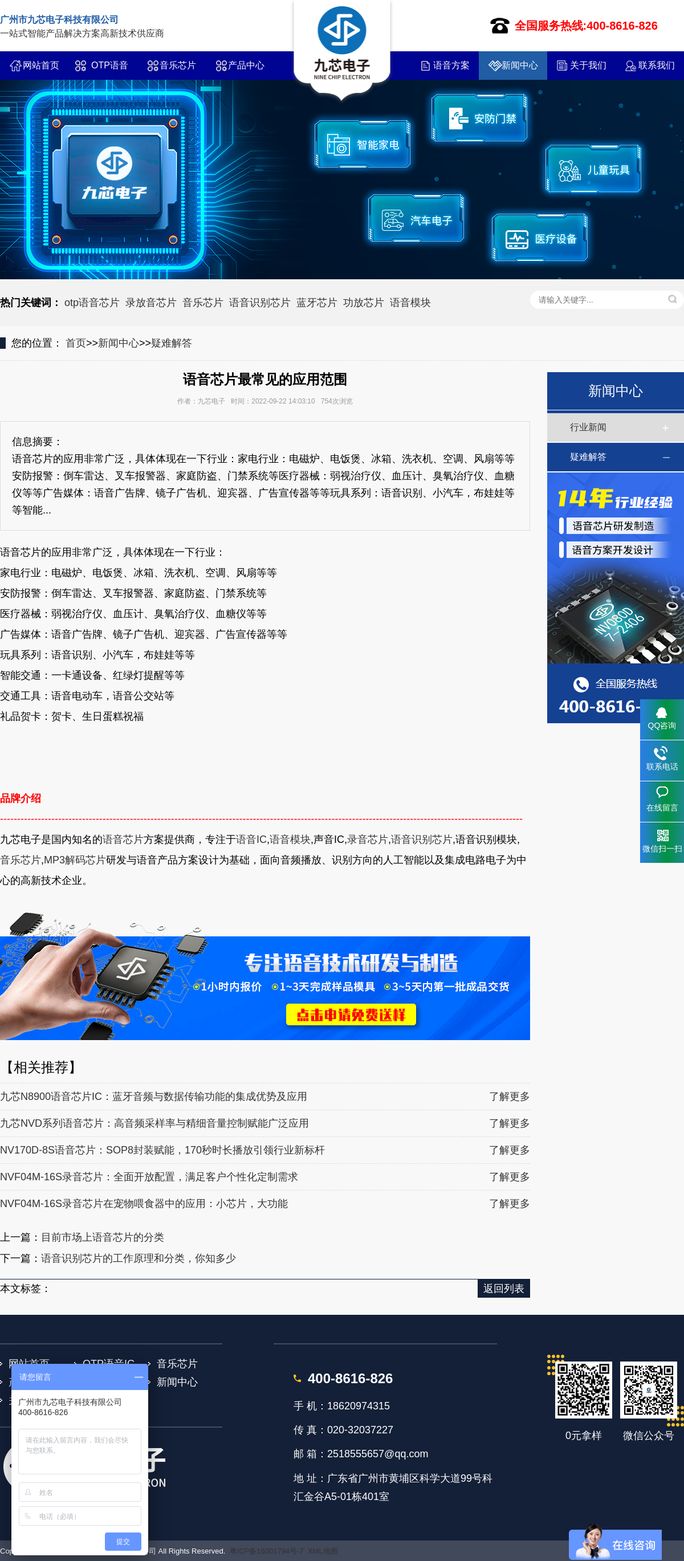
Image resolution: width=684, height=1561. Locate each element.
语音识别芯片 (260, 302)
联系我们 (656, 65)
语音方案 (451, 65)
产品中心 (246, 65)
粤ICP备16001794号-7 (267, 1551)
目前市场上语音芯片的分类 (102, 1237)
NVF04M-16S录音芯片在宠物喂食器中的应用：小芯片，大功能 (144, 1203)
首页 (76, 343)
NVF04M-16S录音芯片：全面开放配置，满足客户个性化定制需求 (149, 1177)
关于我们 (588, 65)
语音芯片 (123, 839)
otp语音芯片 (92, 302)
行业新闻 (588, 427)
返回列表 (503, 1288)
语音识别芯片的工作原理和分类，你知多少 (138, 1258)
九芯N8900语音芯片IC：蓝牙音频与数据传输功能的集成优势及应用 (153, 1096)
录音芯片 (367, 839)
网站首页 (41, 65)
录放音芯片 (151, 302)
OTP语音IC (109, 70)
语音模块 (410, 302)
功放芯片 (363, 302)
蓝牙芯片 (316, 302)
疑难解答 (171, 343)
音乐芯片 (178, 65)
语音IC (251, 839)
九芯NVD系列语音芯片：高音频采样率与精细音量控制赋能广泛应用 (154, 1123)
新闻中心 (520, 65)
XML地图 (323, 1551)
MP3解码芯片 (75, 860)
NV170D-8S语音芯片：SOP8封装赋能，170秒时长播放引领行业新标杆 (162, 1150)
